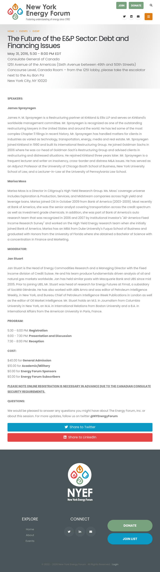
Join (121, 5)
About (30, 535)
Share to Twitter (80, 427)
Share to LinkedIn (80, 437)
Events (23, 31)
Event (36, 31)
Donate (136, 5)
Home (11, 31)
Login (115, 564)
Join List (130, 539)
